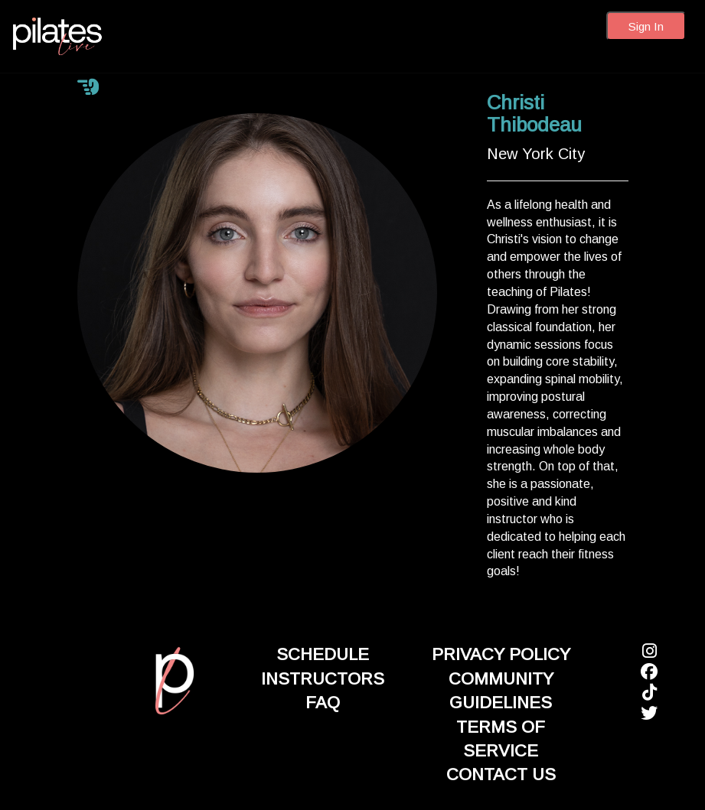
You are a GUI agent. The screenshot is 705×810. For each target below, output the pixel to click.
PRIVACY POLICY (501, 654)
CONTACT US (501, 774)
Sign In (646, 26)
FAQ (322, 702)
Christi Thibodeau (534, 113)
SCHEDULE (322, 654)
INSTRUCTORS (322, 678)
